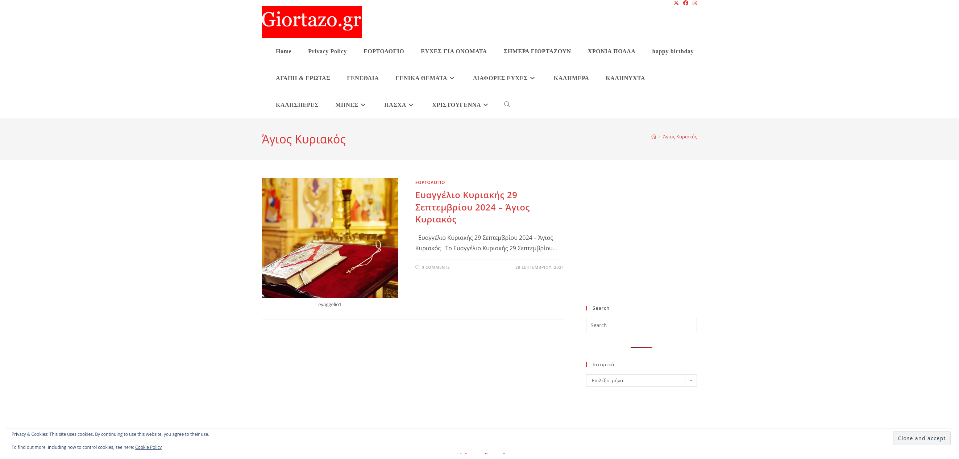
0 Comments (436, 267)
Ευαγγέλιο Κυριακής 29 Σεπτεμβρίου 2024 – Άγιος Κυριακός (472, 207)
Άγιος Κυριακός (680, 136)
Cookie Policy (148, 447)
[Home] (653, 136)
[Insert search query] (641, 325)
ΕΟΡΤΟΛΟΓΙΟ (430, 182)
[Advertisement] (641, 246)
